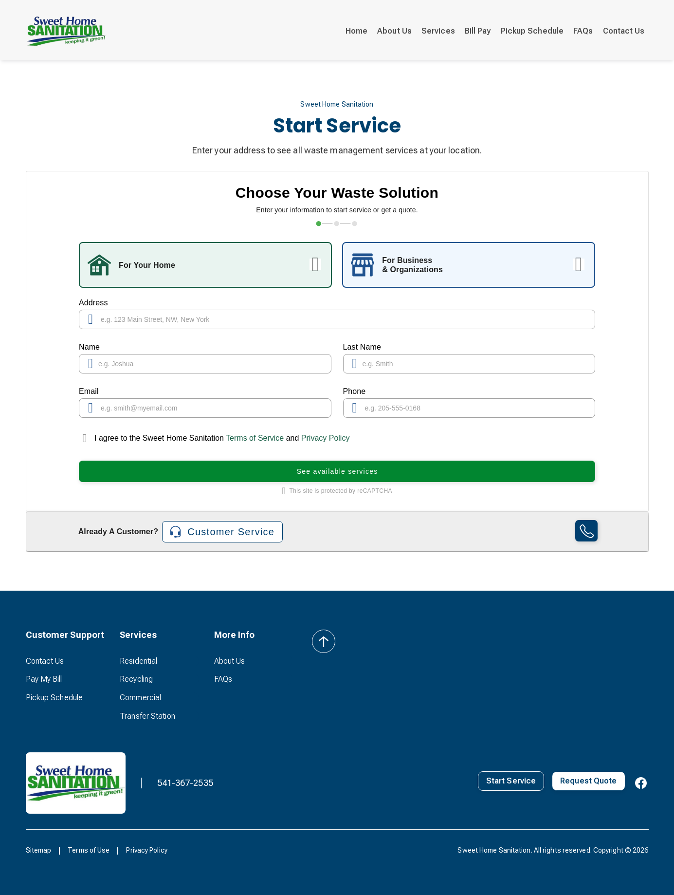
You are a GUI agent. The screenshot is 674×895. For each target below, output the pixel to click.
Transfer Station (147, 716)
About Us (394, 31)
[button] (65, 635)
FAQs (583, 31)
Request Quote (588, 780)
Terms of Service (255, 438)
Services (438, 31)
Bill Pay (478, 31)
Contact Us (624, 31)
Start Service (511, 780)
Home (356, 31)
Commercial (140, 697)
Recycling (136, 679)
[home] (67, 31)
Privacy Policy (325, 438)
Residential (138, 661)
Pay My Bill (44, 679)
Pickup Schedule (532, 31)
